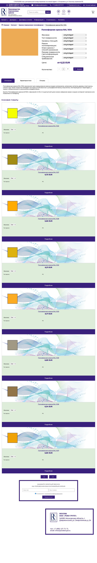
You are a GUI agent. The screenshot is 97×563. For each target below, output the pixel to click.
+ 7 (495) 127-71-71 (57, 5)
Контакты (61, 20)
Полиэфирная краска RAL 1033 (48, 311)
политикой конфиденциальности (53, 493)
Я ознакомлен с (48, 493)
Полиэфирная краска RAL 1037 (48, 450)
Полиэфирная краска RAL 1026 (48, 126)
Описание (8, 80)
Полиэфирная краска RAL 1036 (48, 404)
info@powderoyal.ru (40, 5)
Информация (39, 20)
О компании (51, 20)
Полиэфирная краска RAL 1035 (48, 358)
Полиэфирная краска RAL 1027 (48, 172)
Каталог (4, 20)
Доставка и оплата (25, 20)
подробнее (48, 146)
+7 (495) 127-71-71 (61, 528)
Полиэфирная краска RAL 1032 (48, 265)
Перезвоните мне (74, 5)
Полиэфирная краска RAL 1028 (48, 219)
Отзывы (42, 80)
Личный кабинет (90, 5)
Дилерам (13, 20)
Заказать (78, 69)
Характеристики (25, 80)
